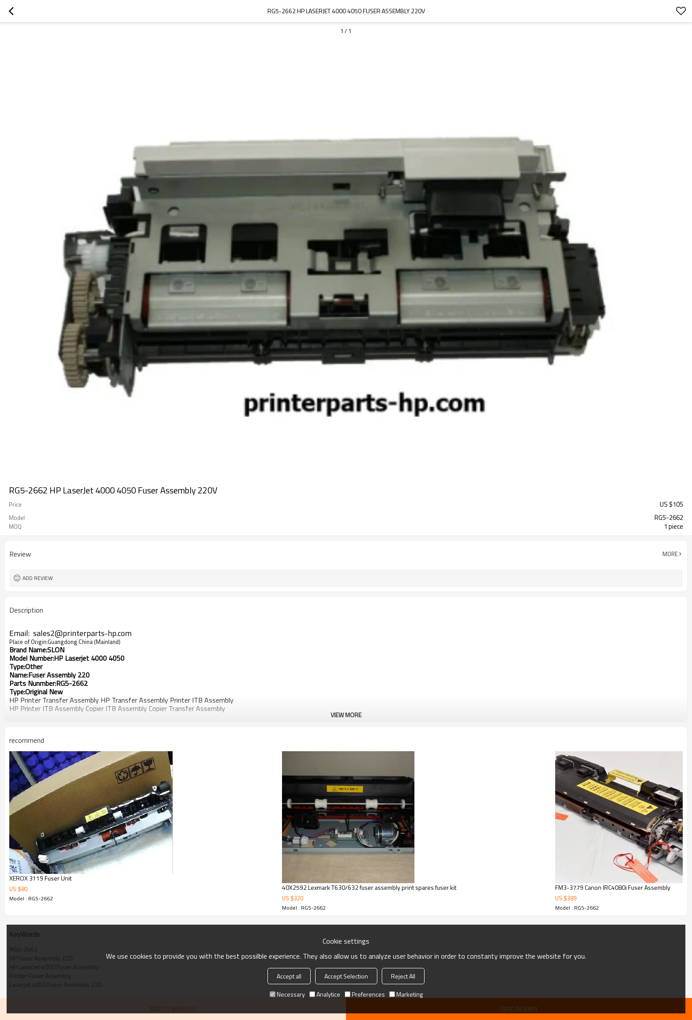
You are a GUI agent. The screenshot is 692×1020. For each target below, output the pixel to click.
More (670, 554)
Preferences (365, 994)
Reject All (403, 976)
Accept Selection (346, 976)
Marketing (406, 994)
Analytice (324, 994)
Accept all (289, 976)
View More (346, 714)
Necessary (287, 994)
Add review (38, 578)
